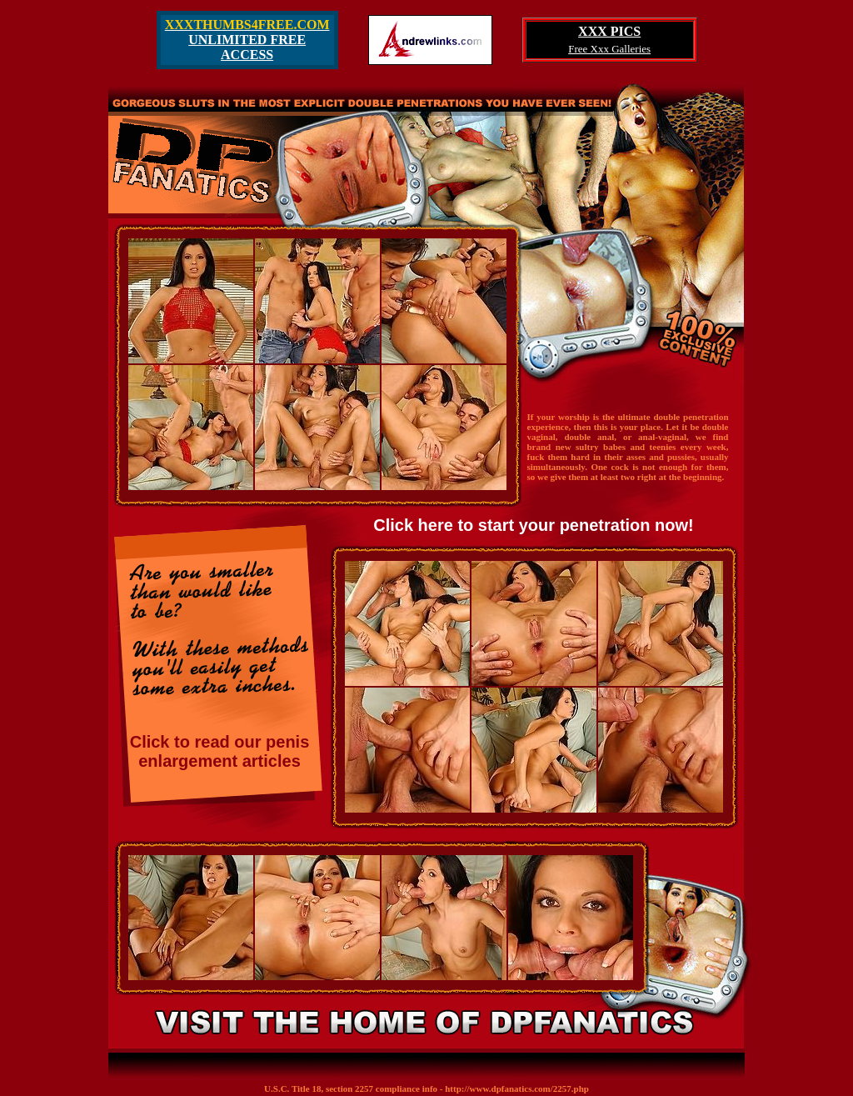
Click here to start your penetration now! (533, 525)
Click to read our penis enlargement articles (220, 751)
